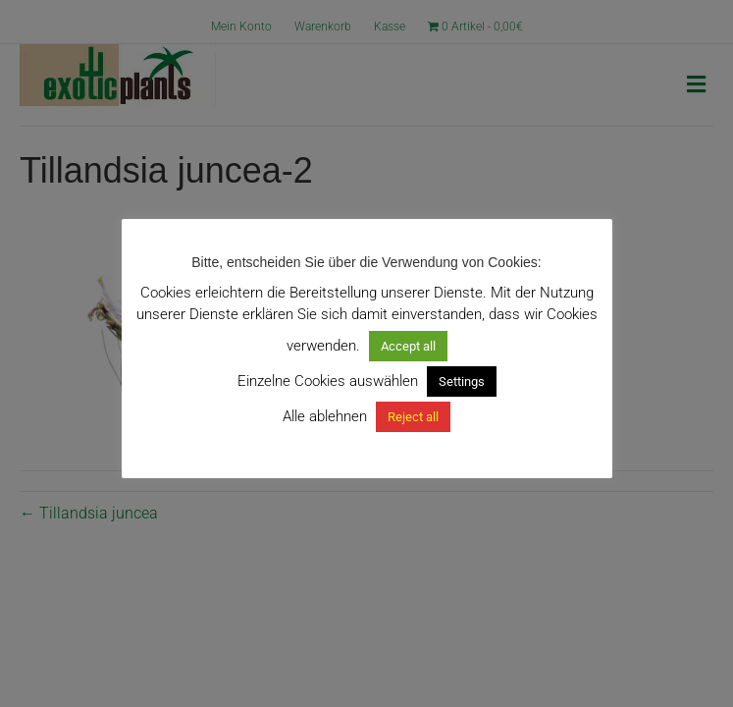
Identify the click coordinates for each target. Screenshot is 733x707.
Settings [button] (462, 381)
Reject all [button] (413, 416)
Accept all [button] (408, 346)
